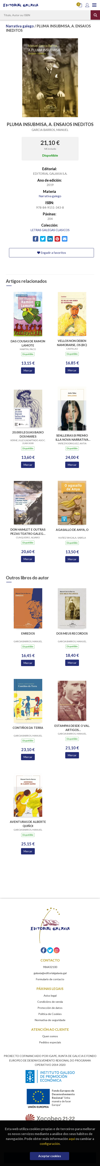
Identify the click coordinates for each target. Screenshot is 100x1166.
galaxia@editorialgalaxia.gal (50, 973)
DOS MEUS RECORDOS (72, 633)
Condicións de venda (50, 1001)
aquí (72, 1139)
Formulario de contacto (50, 979)
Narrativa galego (20, 26)
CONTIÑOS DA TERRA (28, 727)
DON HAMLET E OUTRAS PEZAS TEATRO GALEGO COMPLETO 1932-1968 (28, 531)
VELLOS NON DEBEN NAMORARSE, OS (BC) (72, 343)
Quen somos (50, 1036)
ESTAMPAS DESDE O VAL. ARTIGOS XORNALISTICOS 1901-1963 (72, 728)
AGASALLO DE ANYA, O (72, 529)
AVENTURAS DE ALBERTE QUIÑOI (28, 824)
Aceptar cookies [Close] (49, 1156)
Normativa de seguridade (50, 1020)
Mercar (28, 370)
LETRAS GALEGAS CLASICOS (50, 230)
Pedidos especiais (50, 1042)
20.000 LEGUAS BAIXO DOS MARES (28, 434)
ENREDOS (28, 633)
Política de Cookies (50, 1014)
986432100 (50, 967)
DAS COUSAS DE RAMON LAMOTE (28, 343)
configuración (50, 1144)
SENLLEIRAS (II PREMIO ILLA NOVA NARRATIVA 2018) (72, 437)
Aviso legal (50, 995)
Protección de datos (50, 1007)
